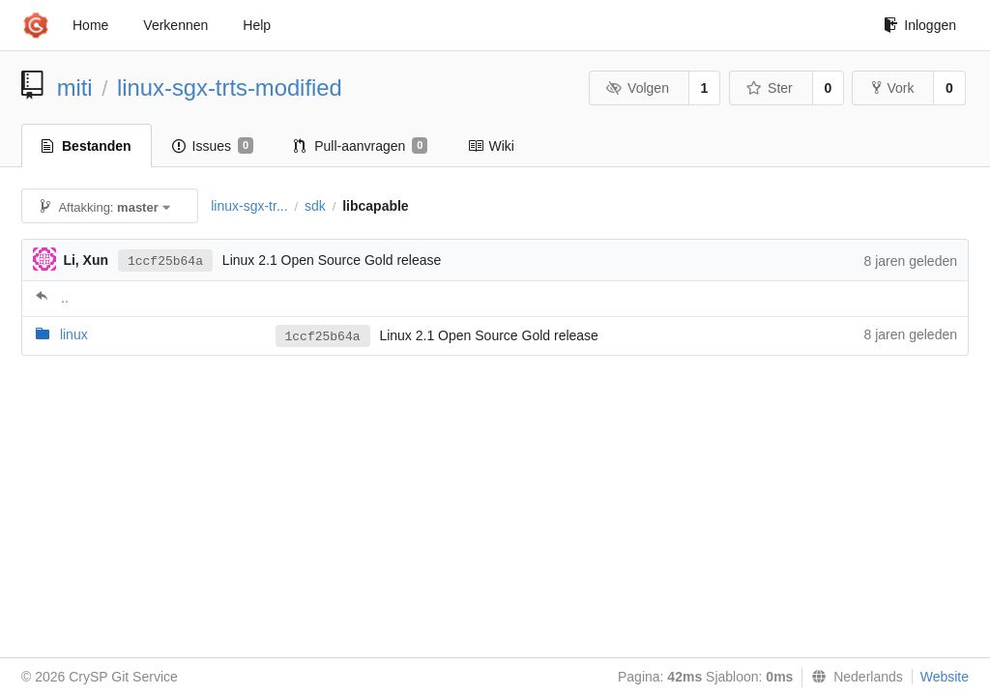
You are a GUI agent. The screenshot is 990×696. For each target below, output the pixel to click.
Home (90, 25)
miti (75, 87)
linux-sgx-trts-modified (229, 87)
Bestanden (86, 146)
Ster (769, 88)
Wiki (490, 146)
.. (65, 297)
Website (944, 676)
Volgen (637, 88)
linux (74, 334)
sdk (315, 206)
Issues (213, 146)
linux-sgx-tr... (249, 206)
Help (257, 25)
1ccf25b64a (165, 261)
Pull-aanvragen (360, 146)
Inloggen (920, 25)
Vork (893, 88)
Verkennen (175, 25)
